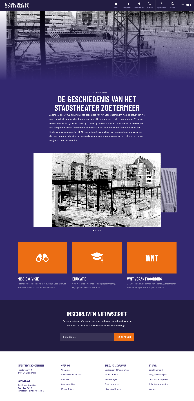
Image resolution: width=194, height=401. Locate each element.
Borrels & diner (111, 374)
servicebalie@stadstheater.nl (31, 391)
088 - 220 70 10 (25, 388)
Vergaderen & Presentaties (117, 370)
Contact (152, 389)
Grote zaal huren (112, 384)
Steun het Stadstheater (71, 374)
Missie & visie (67, 389)
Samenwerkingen (69, 384)
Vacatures (65, 370)
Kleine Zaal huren (113, 389)
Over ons (90, 92)
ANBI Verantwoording (158, 384)
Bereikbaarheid (156, 370)
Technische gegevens (158, 379)
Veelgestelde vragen (158, 374)
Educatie (65, 379)
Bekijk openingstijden (27, 385)
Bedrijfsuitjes (111, 379)
